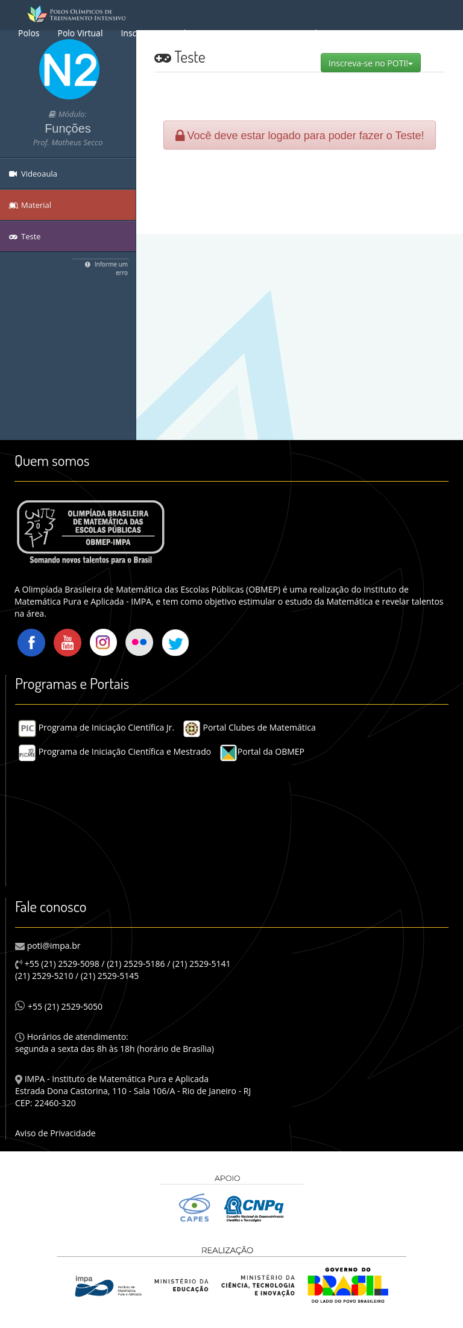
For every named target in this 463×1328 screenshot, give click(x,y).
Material (301, 33)
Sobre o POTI (199, 33)
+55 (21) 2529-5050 (58, 1006)
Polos (28, 33)
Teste (25, 236)
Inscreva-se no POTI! (375, 63)
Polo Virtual (79, 33)
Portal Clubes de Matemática (249, 727)
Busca (254, 33)
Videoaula (33, 173)
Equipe (348, 33)
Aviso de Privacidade (55, 1133)
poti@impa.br (53, 945)
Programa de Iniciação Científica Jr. (96, 727)
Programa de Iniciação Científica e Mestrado (114, 751)
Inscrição (138, 33)
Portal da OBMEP (261, 751)
